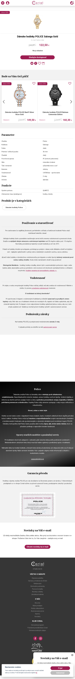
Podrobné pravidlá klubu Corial (37, 628)
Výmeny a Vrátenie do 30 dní (37, 581)
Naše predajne (37, 605)
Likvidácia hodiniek (37, 594)
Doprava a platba (37, 578)
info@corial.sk (37, 569)
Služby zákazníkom (37, 608)
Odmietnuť (60, 673)
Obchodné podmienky (37, 586)
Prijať (60, 668)
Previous (4, 101)
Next (71, 101)
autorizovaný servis (50, 327)
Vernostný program (37, 625)
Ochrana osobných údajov (37, 630)
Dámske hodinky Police (14, 207)
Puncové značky (37, 589)
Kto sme (37, 603)
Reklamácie (37, 583)
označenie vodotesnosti (39, 288)
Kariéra (37, 614)
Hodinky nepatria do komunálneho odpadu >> (41, 271)
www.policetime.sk (37, 459)
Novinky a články (37, 592)
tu (36, 672)
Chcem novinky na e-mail (37, 547)
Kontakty (37, 616)
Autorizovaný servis (37, 611)
